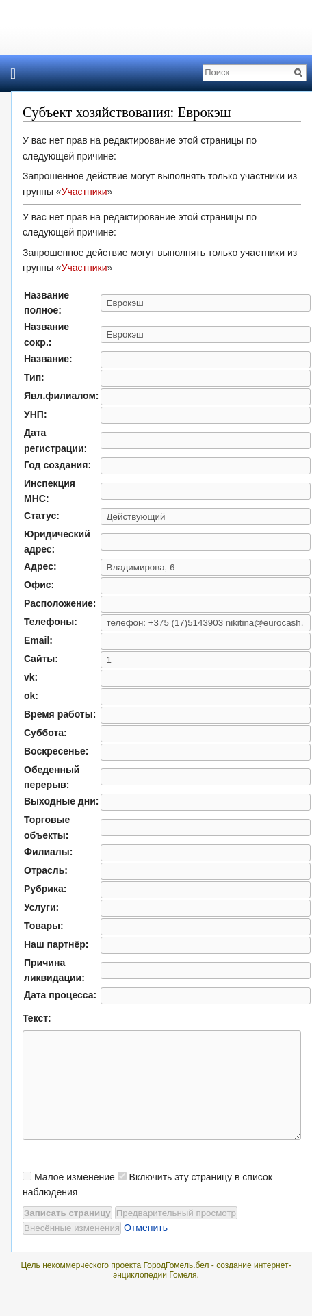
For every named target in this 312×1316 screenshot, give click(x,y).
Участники (84, 191)
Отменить (146, 1248)
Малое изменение (74, 1197)
